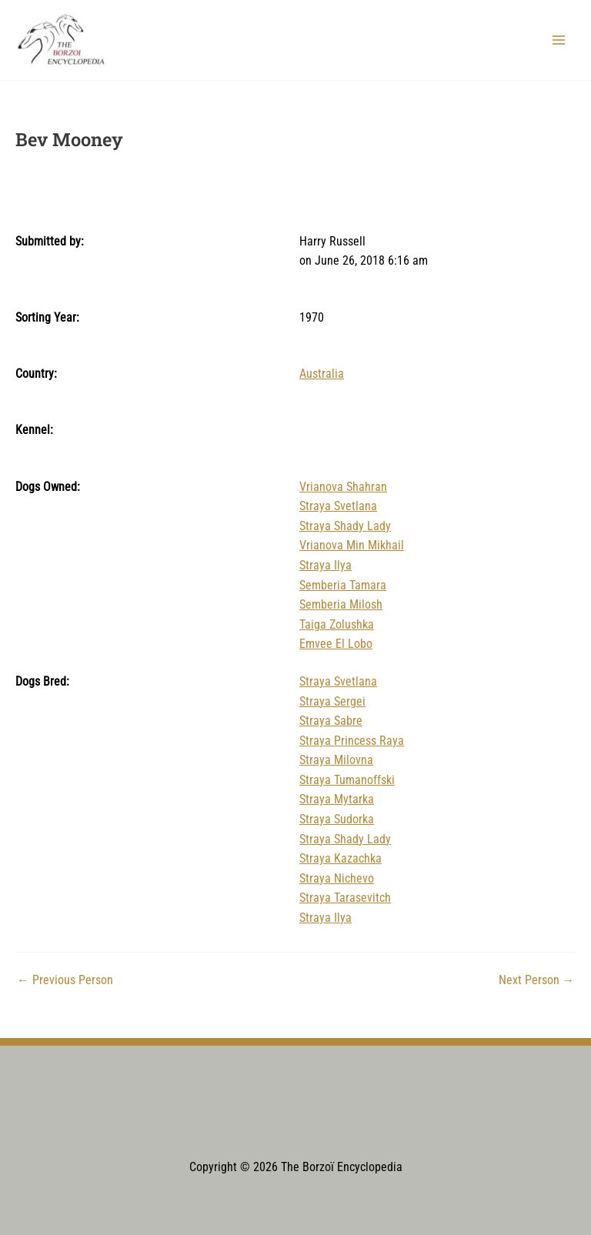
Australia (321, 374)
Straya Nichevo (336, 879)
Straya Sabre (330, 721)
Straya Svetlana (338, 506)
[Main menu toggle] (559, 39)
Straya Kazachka (340, 859)
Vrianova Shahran (343, 487)
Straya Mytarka (336, 799)
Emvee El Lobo (335, 644)
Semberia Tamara (342, 585)
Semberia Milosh (340, 605)
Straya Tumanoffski (347, 780)
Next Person (537, 981)
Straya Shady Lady (345, 526)
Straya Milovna (336, 760)
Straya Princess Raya (351, 741)
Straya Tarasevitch (345, 898)
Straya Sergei (332, 702)
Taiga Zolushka (336, 625)
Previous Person (65, 981)
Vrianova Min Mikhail (351, 545)
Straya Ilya (325, 565)
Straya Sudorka (336, 819)
